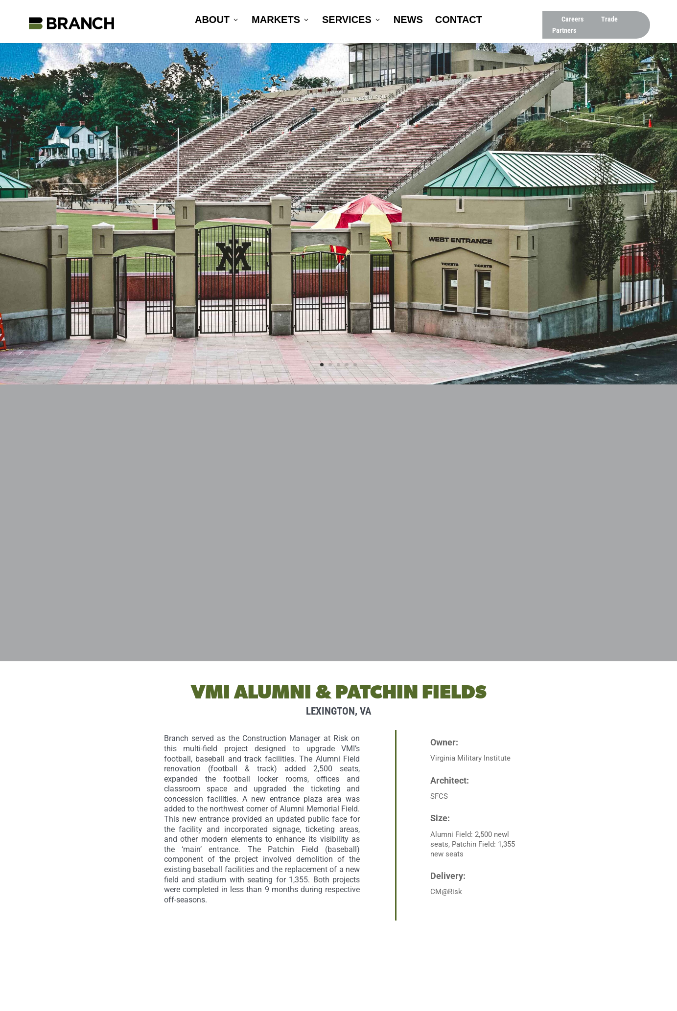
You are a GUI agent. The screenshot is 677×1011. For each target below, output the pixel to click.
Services (347, 20)
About (212, 20)
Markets (276, 20)
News (408, 20)
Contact (458, 20)
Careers (572, 19)
